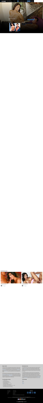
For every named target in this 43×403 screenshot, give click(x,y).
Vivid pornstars (4, 369)
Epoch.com (11, 397)
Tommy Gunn (2, 284)
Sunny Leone (5, 284)
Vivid (2, 285)
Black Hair (31, 23)
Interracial (26, 23)
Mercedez (10, 31)
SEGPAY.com (28, 397)
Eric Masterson (16, 31)
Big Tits (22, 23)
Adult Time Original (23, 24)
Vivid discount (25, 377)
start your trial (31, 19)
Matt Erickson (23, 284)
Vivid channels (10, 375)
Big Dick (29, 23)
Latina (24, 23)
